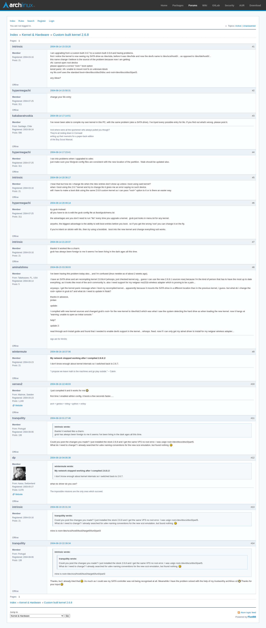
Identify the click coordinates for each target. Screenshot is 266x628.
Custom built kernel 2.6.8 (71, 34)
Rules (21, 21)
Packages (178, 5)
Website (19, 405)
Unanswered (249, 26)
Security (229, 5)
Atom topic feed (248, 612)
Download (255, 5)
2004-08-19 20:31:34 (60, 507)
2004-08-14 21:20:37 (60, 242)
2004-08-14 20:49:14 (60, 203)
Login (51, 21)
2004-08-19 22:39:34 (60, 543)
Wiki (204, 5)
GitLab (216, 5)
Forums (192, 5)
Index (12, 21)
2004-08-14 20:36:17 (60, 177)
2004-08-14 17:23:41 (60, 152)
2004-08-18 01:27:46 (60, 418)
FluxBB (252, 616)
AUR (241, 5)
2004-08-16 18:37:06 (60, 351)
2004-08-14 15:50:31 (60, 90)
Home (164, 5)
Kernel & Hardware (35, 34)
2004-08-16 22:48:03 (60, 384)
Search (30, 21)
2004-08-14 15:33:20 (60, 46)
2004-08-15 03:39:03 (60, 267)
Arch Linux (19, 5)
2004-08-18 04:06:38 (60, 457)
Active (238, 26)
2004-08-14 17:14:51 (60, 115)
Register (41, 21)
